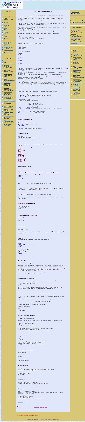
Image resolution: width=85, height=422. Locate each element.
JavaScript (6, 32)
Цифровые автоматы (9, 116)
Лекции (74, 66)
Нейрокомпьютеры (8, 97)
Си (4, 23)
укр (10, 11)
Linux (5, 61)
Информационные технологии (8, 48)
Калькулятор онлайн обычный (76, 33)
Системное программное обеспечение (7, 45)
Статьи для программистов (76, 93)
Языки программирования (8, 19)
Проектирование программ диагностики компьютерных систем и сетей (9, 100)
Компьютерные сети (8, 42)
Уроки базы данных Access (8, 112)
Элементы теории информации (8, 125)
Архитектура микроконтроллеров (8, 71)
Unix (5, 62)
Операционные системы (78, 77)
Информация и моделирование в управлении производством (8, 87)
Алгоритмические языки (9, 63)
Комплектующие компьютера (76, 64)
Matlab (5, 28)
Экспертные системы (9, 122)
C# (4, 35)
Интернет (75, 60)
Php (4, 29)
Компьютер (75, 62)
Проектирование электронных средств (78, 82)
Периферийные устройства (76, 85)
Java (5, 26)
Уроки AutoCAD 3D (8, 110)
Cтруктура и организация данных (77, 95)
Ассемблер (6, 25)
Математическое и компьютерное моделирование (8, 93)
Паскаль (6, 22)
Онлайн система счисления (75, 31)
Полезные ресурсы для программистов (78, 87)
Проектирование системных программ (9, 104)
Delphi (5, 36)
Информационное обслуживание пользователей (8, 83)
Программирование (8, 50)
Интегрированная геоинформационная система (77, 58)
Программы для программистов (76, 90)
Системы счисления (8, 106)
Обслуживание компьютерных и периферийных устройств (76, 74)
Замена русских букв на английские (77, 42)
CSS (5, 33)
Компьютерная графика (9, 90)
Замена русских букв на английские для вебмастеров (77, 39)
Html (5, 31)
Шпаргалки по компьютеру (7, 118)
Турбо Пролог (7, 38)
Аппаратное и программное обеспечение (76, 52)
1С (4, 39)
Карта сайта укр (76, 13)
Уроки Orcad (6, 114)
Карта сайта (75, 12)
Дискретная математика (9, 80)
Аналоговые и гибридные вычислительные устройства (8, 67)
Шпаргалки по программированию (8, 121)
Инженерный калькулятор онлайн (76, 36)
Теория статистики (8, 107)
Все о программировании (8, 53)
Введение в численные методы (9, 78)
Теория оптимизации (8, 109)
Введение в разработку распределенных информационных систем (9, 74)
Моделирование (7, 95)
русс (7, 11)
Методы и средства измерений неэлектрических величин (77, 69)
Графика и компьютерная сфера (78, 55)
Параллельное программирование (77, 79)
